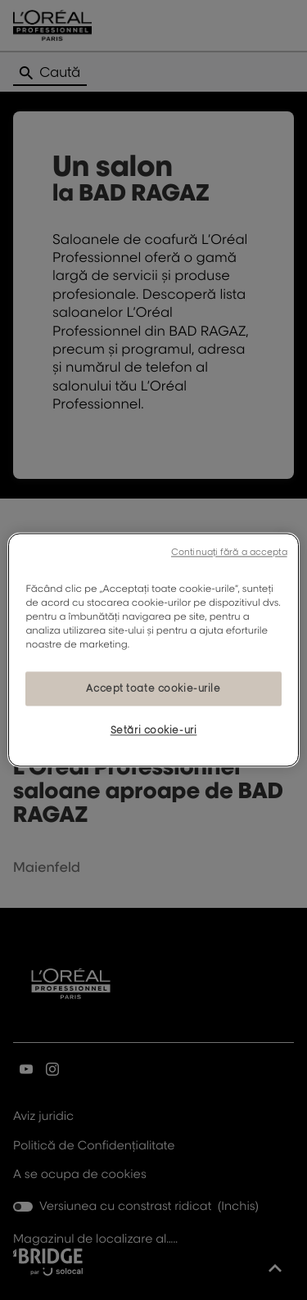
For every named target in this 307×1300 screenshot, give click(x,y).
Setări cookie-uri (154, 730)
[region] (153, 649)
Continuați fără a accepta (229, 551)
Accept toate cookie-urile (153, 689)
